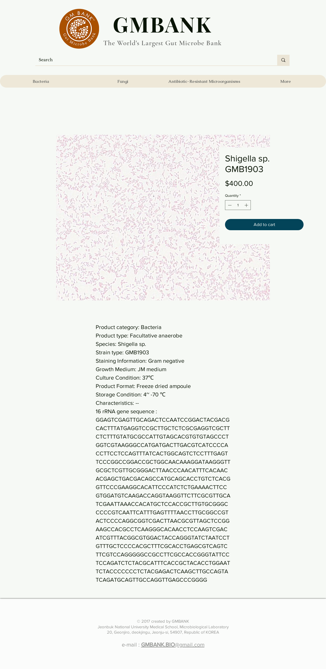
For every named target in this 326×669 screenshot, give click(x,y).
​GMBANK (162, 24)
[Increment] (247, 205)
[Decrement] (229, 205)
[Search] (152, 60)
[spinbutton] (238, 205)
